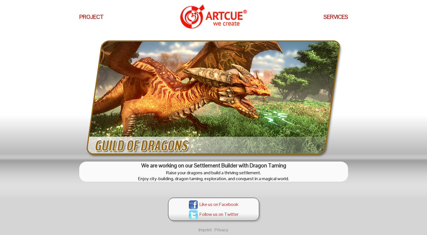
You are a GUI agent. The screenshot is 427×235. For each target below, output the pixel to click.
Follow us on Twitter (214, 214)
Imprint (205, 230)
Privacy (221, 230)
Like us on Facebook (213, 204)
